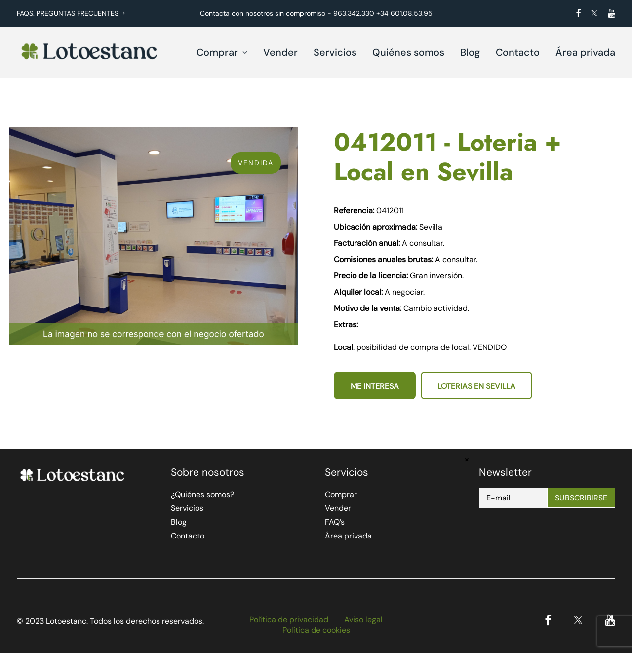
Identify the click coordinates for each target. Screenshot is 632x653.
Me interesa (375, 386)
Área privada (585, 52)
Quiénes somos (408, 52)
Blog (470, 52)
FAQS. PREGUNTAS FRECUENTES (71, 13)
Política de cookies (316, 630)
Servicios (335, 52)
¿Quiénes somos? (202, 494)
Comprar (222, 52)
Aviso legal (363, 620)
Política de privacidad (288, 620)
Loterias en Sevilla (476, 386)
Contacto (518, 52)
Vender (280, 52)
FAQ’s (335, 522)
